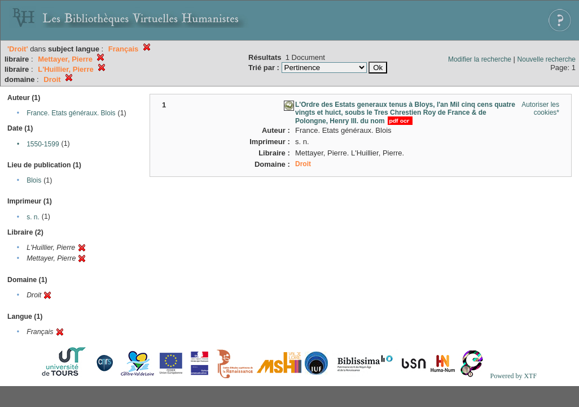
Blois (34, 180)
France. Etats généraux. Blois (71, 113)
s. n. (33, 217)
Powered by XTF (513, 376)
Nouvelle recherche (546, 59)
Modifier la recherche (479, 59)
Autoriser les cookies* (540, 108)
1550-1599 (43, 144)
